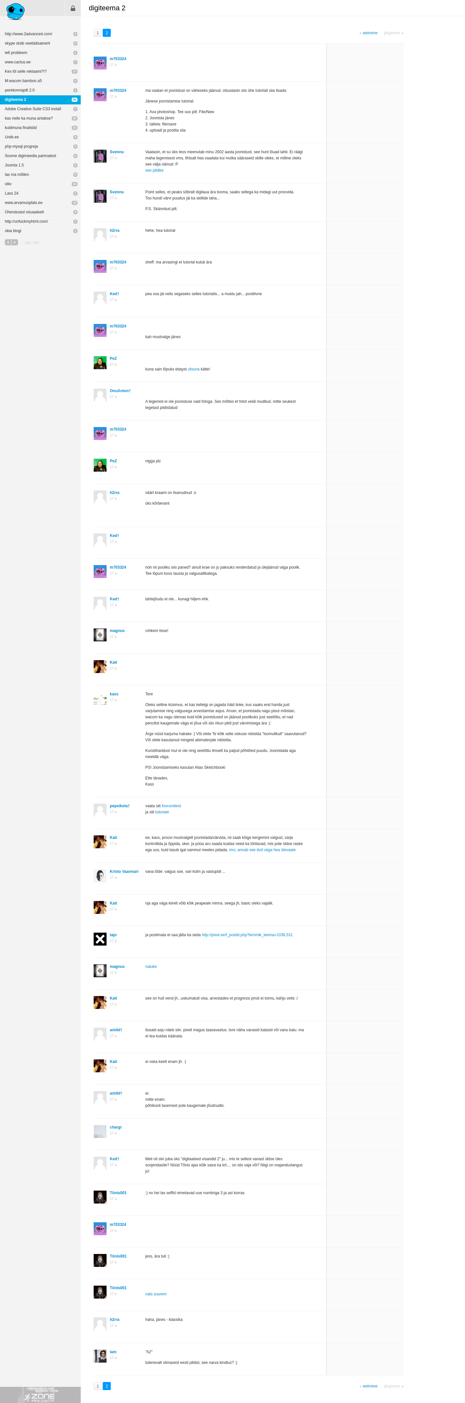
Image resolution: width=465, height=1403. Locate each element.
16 (74, 184)
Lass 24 (11, 193)
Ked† (114, 294)
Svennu (117, 152)
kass (114, 694)
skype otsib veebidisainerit (27, 43)
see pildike (154, 170)
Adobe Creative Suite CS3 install (33, 109)
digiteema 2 (15, 99)
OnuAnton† (120, 391)
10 (74, 202)
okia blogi (13, 231)
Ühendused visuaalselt (24, 212)
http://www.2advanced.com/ (28, 34)
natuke (151, 966)
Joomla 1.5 (14, 165)
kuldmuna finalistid (21, 127)
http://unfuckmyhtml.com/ (26, 221)
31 (74, 127)
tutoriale (162, 812)
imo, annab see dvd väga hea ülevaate (262, 850)
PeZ (113, 358)
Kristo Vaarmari (124, 871)
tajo (113, 935)
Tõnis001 (118, 1193)
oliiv (8, 184)
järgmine (15, 242)
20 (74, 118)
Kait (113, 662)
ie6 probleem (16, 52)
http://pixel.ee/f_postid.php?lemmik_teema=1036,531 (247, 935)
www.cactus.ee (18, 62)
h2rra (114, 230)
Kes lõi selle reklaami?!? (25, 71)
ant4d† (116, 1030)
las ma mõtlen (17, 174)
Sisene (73, 8)
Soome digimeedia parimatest (30, 156)
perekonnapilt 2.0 (20, 90)
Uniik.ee (12, 137)
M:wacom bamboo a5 (23, 81)
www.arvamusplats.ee (24, 202)
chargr (116, 1127)
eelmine (8, 242)
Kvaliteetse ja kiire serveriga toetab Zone (40, 1395)
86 (74, 99)
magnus (117, 630)
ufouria (194, 369)
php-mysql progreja (21, 146)
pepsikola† (120, 806)
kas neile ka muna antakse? (29, 118)
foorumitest (171, 806)
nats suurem (156, 1294)
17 (74, 71)
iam (113, 1352)
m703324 (118, 59)
